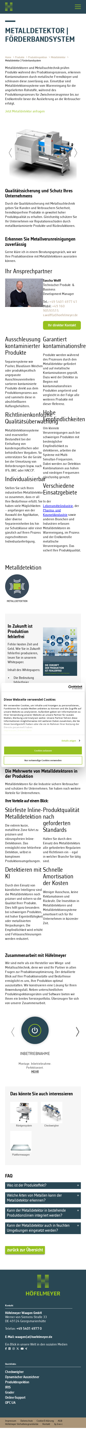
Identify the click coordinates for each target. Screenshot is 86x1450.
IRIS (8, 1387)
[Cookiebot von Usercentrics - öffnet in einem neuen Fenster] (75, 687)
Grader (9, 1392)
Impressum (10, 730)
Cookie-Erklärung (45, 1421)
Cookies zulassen (43, 750)
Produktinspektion (38, 57)
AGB (60, 1421)
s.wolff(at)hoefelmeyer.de (60, 315)
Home (8, 57)
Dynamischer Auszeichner (22, 1377)
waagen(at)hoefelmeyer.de (33, 1337)
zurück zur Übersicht (25, 1250)
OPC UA (10, 1403)
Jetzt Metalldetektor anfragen (25, 111)
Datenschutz (25, 730)
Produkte (20, 57)
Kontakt (46, 1424)
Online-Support (15, 1398)
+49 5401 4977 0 (29, 1329)
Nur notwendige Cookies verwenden (43, 760)
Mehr (35, 1072)
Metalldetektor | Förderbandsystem (23, 60)
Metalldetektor (58, 57)
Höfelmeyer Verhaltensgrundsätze (21, 1424)
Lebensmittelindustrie (58, 506)
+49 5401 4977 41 (63, 302)
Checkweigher (14, 1372)
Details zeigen (69, 740)
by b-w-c (58, 1424)
